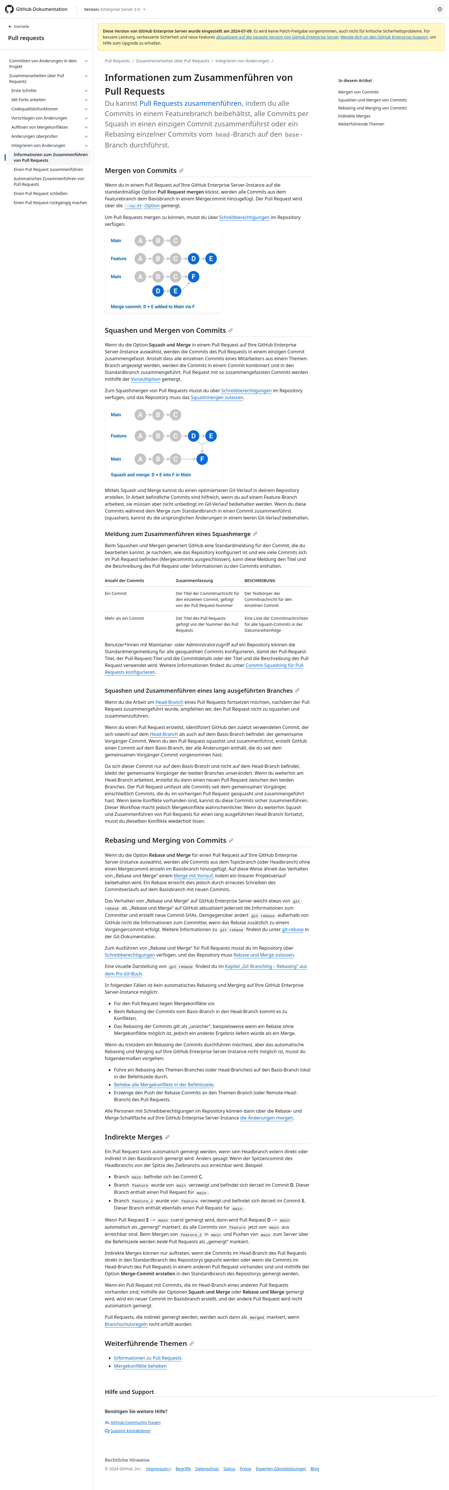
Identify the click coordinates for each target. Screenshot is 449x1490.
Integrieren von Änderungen (242, 60)
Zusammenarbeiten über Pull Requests (172, 60)
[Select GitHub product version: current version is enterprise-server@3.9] (115, 9)
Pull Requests (117, 60)
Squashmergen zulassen (217, 397)
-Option (142, 205)
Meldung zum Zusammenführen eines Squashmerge (181, 534)
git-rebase (293, 929)
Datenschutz (207, 1468)
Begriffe (183, 1468)
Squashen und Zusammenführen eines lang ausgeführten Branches (202, 690)
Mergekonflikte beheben (140, 1366)
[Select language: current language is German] (439, 9)
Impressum (157, 1468)
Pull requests (26, 38)
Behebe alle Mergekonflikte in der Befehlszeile (163, 1084)
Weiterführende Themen (149, 1343)
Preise (245, 1468)
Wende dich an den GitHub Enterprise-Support (384, 37)
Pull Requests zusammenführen (190, 103)
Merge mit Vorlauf (193, 876)
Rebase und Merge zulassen (264, 955)
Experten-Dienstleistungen (281, 1468)
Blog (315, 1468)
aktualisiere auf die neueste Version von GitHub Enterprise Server (277, 37)
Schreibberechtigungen (244, 217)
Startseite (18, 26)
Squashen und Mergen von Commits (169, 330)
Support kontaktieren (128, 1430)
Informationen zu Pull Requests (148, 1358)
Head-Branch (169, 702)
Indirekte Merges (137, 1137)
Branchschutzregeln (126, 1324)
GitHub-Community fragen (133, 1422)
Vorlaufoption (145, 379)
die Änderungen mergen (266, 1118)
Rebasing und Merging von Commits (169, 840)
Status (229, 1468)
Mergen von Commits (144, 170)
